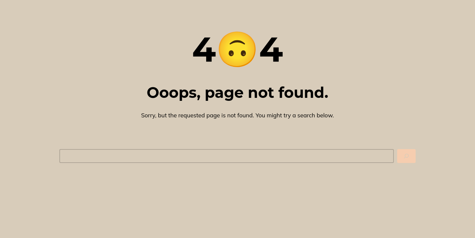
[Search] (406, 156)
